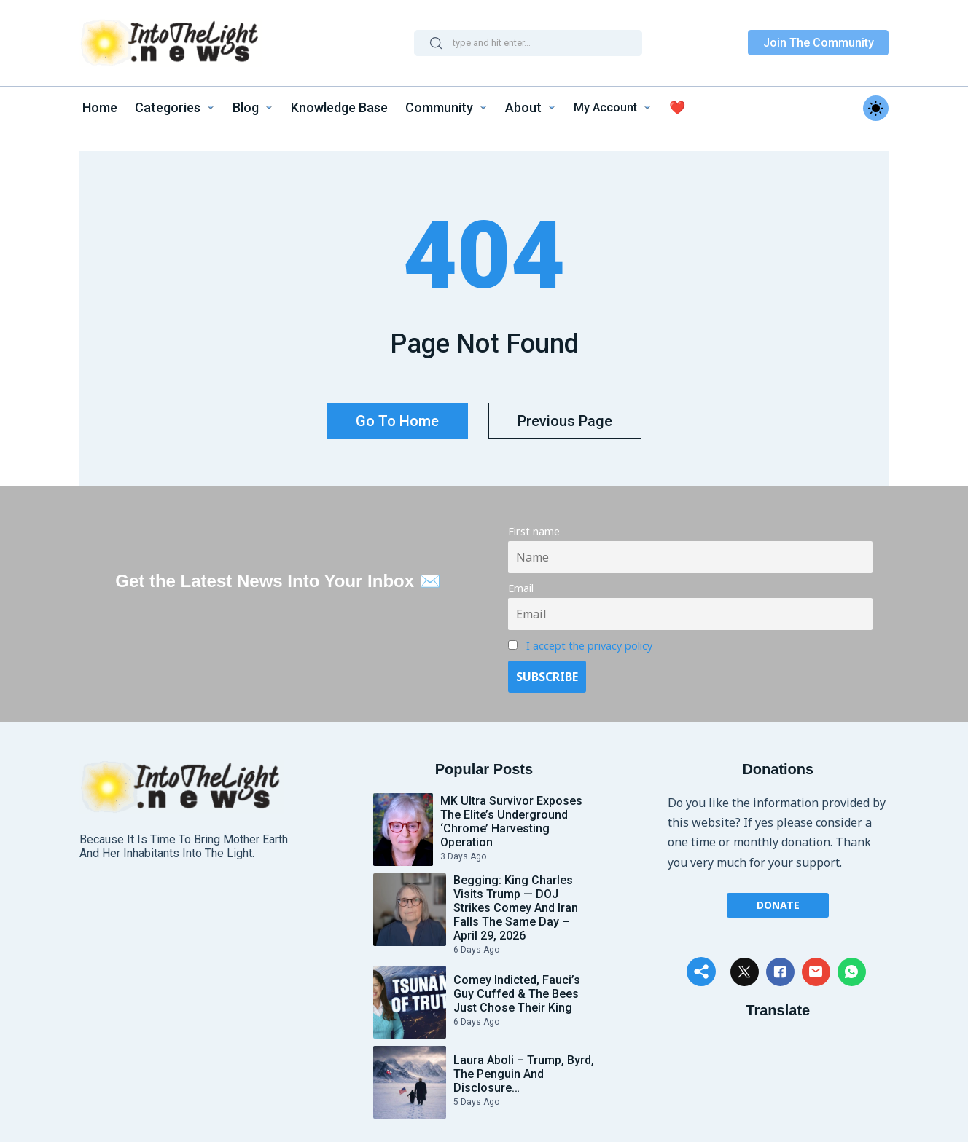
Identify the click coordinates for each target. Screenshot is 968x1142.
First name (534, 525)
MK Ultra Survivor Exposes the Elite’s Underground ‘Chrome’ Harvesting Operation (511, 814)
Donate (778, 897)
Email (521, 581)
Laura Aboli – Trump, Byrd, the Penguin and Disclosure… (523, 1066)
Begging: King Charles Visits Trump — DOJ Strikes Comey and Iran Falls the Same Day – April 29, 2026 (515, 900)
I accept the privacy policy (589, 638)
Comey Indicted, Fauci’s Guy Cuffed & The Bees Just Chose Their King (516, 986)
